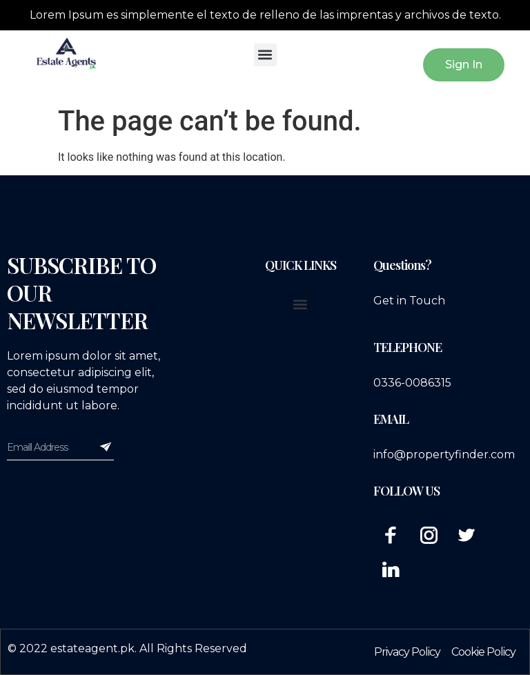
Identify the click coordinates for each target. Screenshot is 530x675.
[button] (265, 54)
